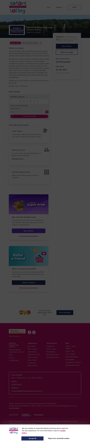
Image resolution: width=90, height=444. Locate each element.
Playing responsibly (72, 365)
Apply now (50, 346)
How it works (32, 357)
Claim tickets (32, 352)
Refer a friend (29, 282)
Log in (74, 7)
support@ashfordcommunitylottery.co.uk (27, 391)
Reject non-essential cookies (58, 438)
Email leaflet (51, 352)
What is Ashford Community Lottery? (16, 351)
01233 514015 (16, 384)
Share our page (66, 52)
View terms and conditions (28, 236)
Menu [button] (59, 7)
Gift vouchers (33, 349)
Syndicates (32, 363)
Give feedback (65, 312)
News (11, 355)
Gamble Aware (14, 408)
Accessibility (70, 360)
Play (48, 7)
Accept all (32, 438)
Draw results (32, 360)
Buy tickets (67, 46)
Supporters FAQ (33, 354)
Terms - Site (69, 351)
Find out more (17, 159)
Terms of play (70, 354)
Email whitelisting (71, 357)
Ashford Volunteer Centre (49, 421)
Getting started (52, 357)
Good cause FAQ (53, 354)
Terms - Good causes (70, 347)
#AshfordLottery (14, 336)
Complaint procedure (73, 362)
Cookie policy (14, 360)
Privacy (11, 358)
